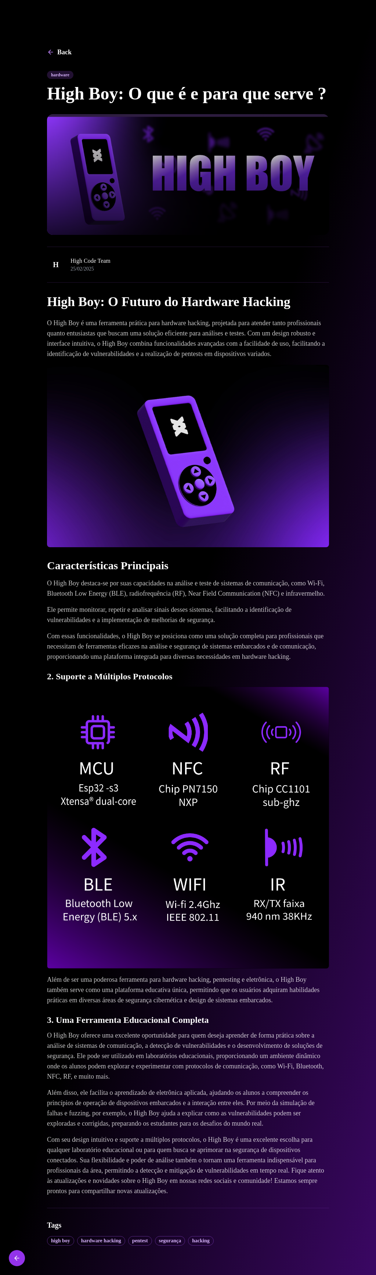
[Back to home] (17, 1258)
